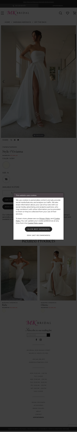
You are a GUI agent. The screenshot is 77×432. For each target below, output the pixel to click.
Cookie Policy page (35, 223)
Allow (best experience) (38, 229)
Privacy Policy (44, 218)
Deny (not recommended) (39, 235)
